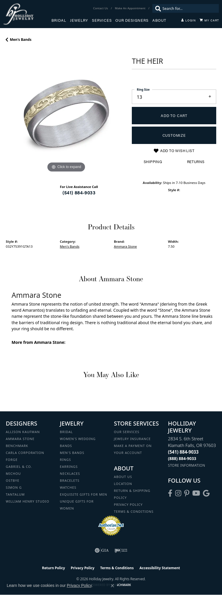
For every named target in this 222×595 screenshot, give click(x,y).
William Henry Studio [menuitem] (27, 501)
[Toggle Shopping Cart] (209, 20)
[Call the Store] (183, 452)
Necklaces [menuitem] (70, 473)
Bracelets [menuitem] (69, 480)
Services (102, 20)
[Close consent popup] (112, 585)
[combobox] (189, 8)
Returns (196, 161)
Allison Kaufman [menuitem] (23, 432)
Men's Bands (21, 39)
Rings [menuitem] (65, 459)
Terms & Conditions (133, 511)
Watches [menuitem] (68, 487)
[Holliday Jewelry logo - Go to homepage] (27, 14)
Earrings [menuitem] (69, 466)
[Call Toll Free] (182, 458)
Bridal (58, 20)
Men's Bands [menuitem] (72, 452)
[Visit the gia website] (102, 550)
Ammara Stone (125, 246)
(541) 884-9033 (78, 192)
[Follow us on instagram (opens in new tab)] (178, 493)
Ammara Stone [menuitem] (20, 439)
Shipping (153, 161)
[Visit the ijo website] (120, 550)
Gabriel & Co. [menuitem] (19, 466)
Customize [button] (174, 135)
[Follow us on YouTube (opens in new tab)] (196, 493)
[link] (101, 8)
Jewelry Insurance (132, 439)
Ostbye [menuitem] (12, 480)
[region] (66, 113)
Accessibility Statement (159, 567)
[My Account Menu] (188, 20)
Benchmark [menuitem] (17, 445)
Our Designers (132, 20)
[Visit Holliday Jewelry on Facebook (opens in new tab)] (170, 493)
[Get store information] (186, 465)
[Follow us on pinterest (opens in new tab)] (186, 493)
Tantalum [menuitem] (15, 494)
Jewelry (79, 20)
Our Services (126, 432)
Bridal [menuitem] (66, 432)
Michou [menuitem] (13, 473)
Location (123, 483)
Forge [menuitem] (12, 459)
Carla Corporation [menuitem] (25, 452)
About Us (123, 476)
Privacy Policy (128, 504)
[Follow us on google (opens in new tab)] (206, 493)
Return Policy (53, 567)
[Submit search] (156, 8)
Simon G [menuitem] (14, 487)
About (159, 20)
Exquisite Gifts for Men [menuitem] (83, 494)
